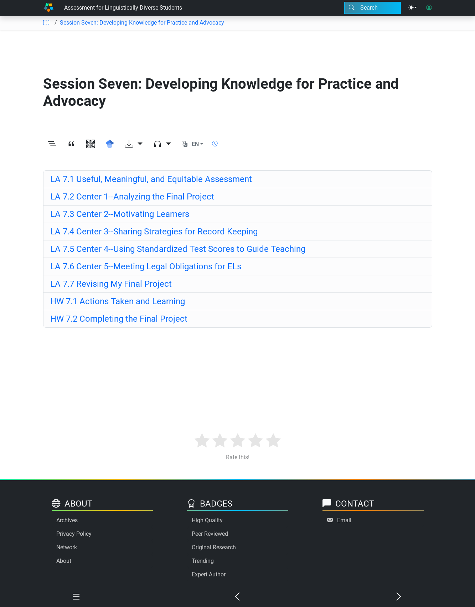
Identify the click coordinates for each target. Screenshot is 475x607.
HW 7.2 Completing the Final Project (118, 319)
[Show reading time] (215, 144)
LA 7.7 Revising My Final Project (111, 284)
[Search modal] (372, 8)
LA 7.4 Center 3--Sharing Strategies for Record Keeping (154, 232)
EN (195, 144)
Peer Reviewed (210, 533)
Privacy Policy (74, 533)
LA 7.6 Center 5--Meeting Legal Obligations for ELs (145, 266)
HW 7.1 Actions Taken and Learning (117, 301)
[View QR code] (90, 144)
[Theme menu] (413, 8)
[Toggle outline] (52, 144)
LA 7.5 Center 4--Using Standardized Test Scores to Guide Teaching (177, 249)
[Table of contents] (46, 23)
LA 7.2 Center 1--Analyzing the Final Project (132, 197)
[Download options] (133, 144)
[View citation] (71, 144)
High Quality (207, 520)
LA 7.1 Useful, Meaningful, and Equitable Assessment (151, 179)
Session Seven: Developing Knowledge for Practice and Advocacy (142, 22)
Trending (203, 560)
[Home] (48, 8)
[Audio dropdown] (162, 144)
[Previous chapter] (237, 597)
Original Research (214, 547)
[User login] (429, 8)
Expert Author (209, 574)
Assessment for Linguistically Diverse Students (123, 7)
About (63, 560)
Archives (67, 520)
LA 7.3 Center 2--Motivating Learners (119, 214)
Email (344, 520)
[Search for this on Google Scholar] (110, 144)
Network (66, 547)
